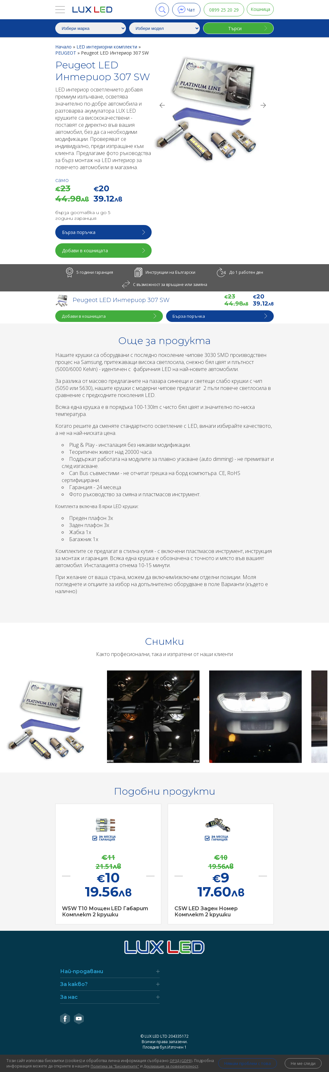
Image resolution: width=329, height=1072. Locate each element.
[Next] (263, 105)
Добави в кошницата (86, 250)
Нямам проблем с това (240, 1061)
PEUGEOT (66, 53)
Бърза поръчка (79, 232)
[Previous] (162, 105)
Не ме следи (302, 1061)
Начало (64, 47)
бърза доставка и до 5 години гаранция (82, 215)
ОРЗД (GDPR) (182, 1055)
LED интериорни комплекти (107, 47)
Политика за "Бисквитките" (137, 1060)
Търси (234, 28)
